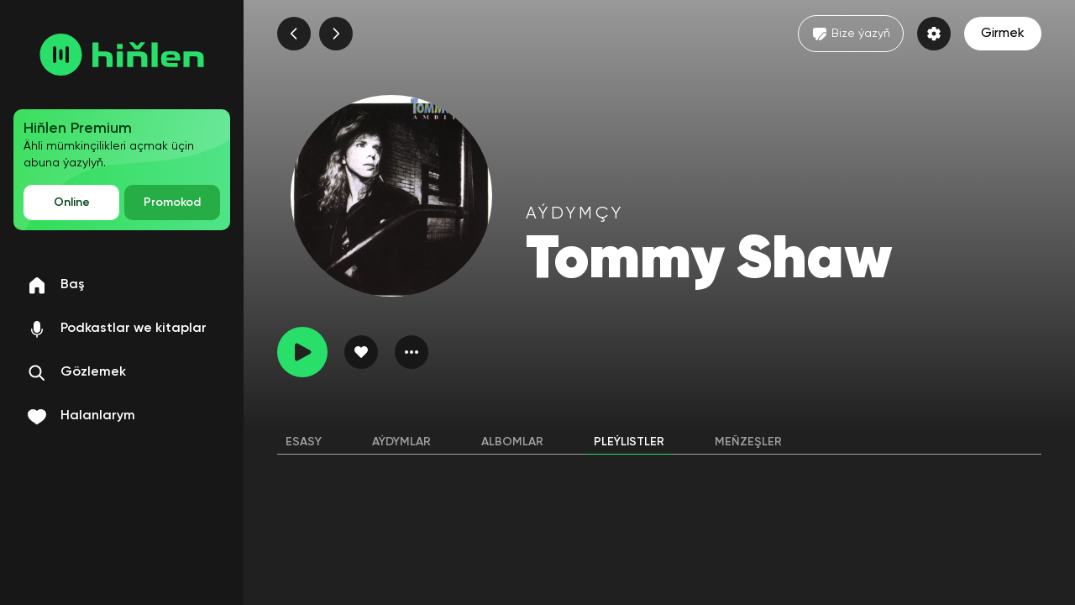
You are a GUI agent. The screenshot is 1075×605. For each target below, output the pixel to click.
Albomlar (512, 442)
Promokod (172, 202)
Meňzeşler (748, 442)
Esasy (304, 442)
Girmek (1003, 33)
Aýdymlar (401, 442)
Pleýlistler (629, 442)
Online (72, 202)
